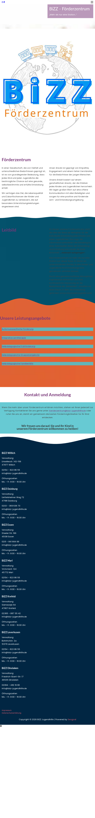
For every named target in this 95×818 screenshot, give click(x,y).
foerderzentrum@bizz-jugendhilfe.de (67, 410)
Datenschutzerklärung (11, 713)
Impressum (7, 710)
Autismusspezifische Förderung (17, 329)
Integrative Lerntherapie (14, 337)
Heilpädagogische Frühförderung (18, 346)
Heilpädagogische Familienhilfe (17, 363)
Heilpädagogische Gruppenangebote (20, 355)
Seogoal (72, 719)
